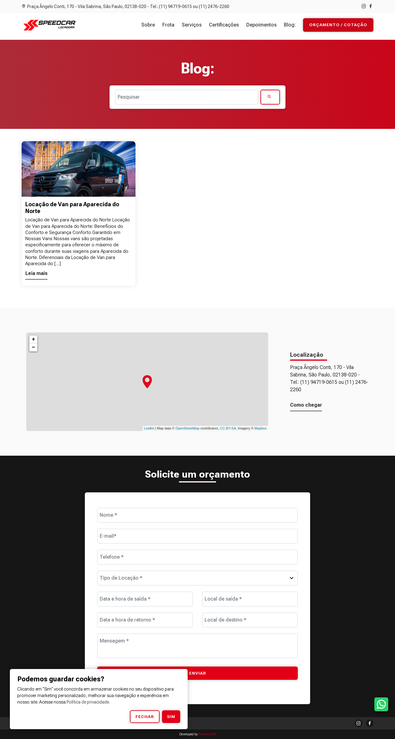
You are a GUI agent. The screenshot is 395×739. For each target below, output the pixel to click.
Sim (171, 716)
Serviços (192, 25)
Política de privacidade (88, 702)
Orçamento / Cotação (338, 25)
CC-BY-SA (228, 428)
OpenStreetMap (188, 428)
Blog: (290, 25)
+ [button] (33, 339)
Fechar (144, 716)
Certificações (224, 25)
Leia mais (36, 273)
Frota (168, 25)
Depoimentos (261, 25)
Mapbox (261, 428)
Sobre (148, 25)
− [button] (33, 347)
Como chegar (306, 405)
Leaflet (149, 428)
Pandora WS (207, 734)
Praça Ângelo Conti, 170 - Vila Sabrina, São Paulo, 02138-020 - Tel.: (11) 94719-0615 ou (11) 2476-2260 (125, 6)
